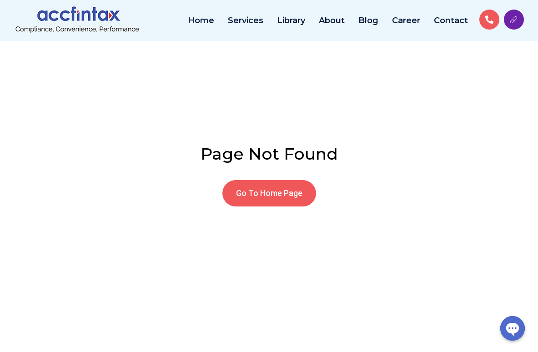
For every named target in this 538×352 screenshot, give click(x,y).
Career (406, 20)
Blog (368, 20)
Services (245, 20)
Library (291, 20)
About (332, 20)
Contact (451, 20)
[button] (269, 193)
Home (201, 20)
